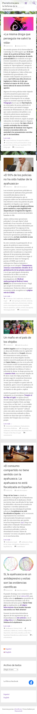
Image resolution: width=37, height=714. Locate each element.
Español (6, 694)
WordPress (18, 709)
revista (23, 307)
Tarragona (29, 307)
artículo (23, 301)
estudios (21, 633)
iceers (5, 305)
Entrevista (7, 428)
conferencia (15, 303)
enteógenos (15, 544)
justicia (20, 305)
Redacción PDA (21, 46)
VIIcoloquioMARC (9, 310)
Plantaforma (14, 635)
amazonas (9, 143)
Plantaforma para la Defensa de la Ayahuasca (10, 6)
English (6, 697)
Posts (20, 628)
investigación (12, 305)
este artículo (21, 618)
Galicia (30, 303)
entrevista (14, 430)
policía (18, 307)
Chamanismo (25, 426)
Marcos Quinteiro (9, 307)
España (22, 544)
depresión (7, 633)
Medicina (13, 140)
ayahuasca (7, 303)
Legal (8, 140)
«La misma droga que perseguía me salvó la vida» (17, 38)
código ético (8, 620)
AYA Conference (18, 298)
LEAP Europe (15, 145)
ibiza (19, 430)
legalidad (24, 145)
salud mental (23, 635)
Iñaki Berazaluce (21, 187)
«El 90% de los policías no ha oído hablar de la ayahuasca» (18, 179)
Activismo (9, 298)
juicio (27, 544)
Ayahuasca (27, 298)
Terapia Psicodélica (23, 140)
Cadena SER (24, 596)
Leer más (8, 138)
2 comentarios (19, 147)
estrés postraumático (20, 143)
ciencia (20, 630)
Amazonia (9, 426)
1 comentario (20, 546)
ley (11, 546)
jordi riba (27, 633)
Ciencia (15, 628)
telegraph (7, 147)
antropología (16, 301)
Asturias (29, 301)
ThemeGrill (18, 711)
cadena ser (14, 630)
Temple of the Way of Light (12, 433)
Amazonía (24, 428)
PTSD (29, 145)
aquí (22, 522)
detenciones (23, 303)
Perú (30, 430)
